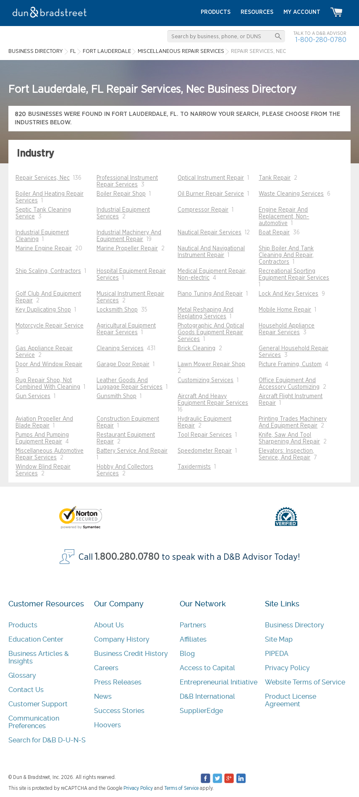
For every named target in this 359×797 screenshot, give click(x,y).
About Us (109, 625)
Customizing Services (205, 380)
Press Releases (118, 682)
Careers (106, 668)
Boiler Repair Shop (121, 194)
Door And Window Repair (49, 364)
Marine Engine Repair (44, 249)
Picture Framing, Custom (290, 364)
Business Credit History (131, 654)
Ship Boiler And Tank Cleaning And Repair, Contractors (286, 255)
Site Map (279, 639)
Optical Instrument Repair (211, 178)
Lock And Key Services (288, 294)
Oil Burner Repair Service (211, 194)
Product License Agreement (290, 700)
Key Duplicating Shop (43, 310)
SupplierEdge (201, 711)
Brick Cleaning (196, 348)
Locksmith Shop (117, 310)
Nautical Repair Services (209, 233)
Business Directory (294, 625)
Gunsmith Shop (116, 396)
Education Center (35, 639)
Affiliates (193, 639)
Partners (193, 625)
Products (22, 625)
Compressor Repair (203, 210)
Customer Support (38, 704)
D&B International (207, 696)
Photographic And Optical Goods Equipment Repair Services (211, 332)
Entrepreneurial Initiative (218, 682)
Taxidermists (194, 467)
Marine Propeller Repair (127, 249)
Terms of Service (181, 788)
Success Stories (119, 711)
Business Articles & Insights (38, 657)
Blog (187, 654)
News (103, 696)
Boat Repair (274, 233)
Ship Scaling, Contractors (48, 271)
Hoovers (107, 725)
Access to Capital (207, 668)
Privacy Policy (287, 668)
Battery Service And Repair (132, 451)
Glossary (22, 675)
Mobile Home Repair (285, 310)
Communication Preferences (33, 722)
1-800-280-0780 (320, 39)
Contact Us (26, 690)
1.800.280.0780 (127, 557)
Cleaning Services (120, 348)
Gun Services (33, 396)
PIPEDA (276, 654)
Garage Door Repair (123, 364)
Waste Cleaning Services (291, 194)
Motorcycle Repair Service (50, 326)
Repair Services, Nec (43, 178)
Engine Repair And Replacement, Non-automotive (284, 216)
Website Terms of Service (305, 682)
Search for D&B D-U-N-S (47, 740)
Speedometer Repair (205, 451)
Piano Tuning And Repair (210, 294)
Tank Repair (275, 178)
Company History (121, 639)
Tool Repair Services (205, 435)
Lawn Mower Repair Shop (211, 364)
